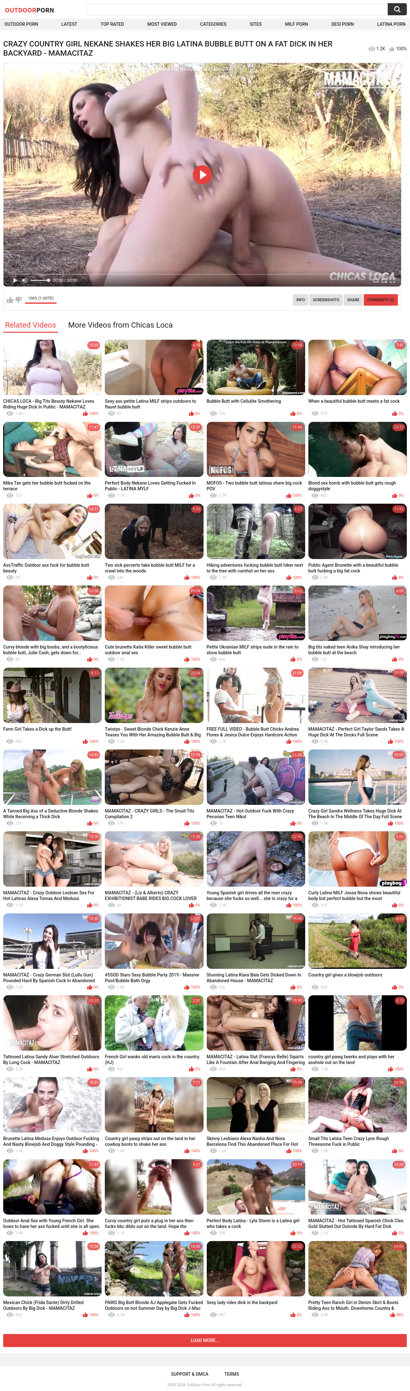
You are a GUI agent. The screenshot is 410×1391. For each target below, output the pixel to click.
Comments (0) (380, 300)
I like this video (10, 300)
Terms (231, 1374)
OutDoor (29, 9)
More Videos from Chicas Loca (120, 325)
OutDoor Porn (198, 1385)
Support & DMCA (189, 1374)
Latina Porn (391, 24)
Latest (69, 24)
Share (353, 300)
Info (300, 300)
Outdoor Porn (21, 24)
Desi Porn (342, 24)
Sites (256, 24)
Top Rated (112, 24)
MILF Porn (296, 24)
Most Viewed (162, 24)
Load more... (205, 1340)
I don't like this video (18, 300)
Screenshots (326, 300)
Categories (213, 24)
